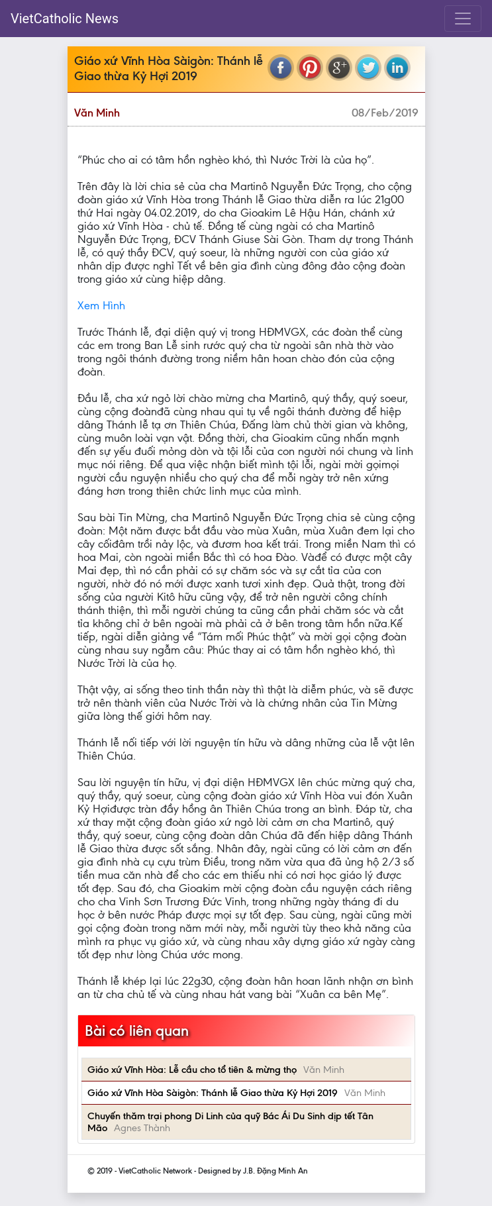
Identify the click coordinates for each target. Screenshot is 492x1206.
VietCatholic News (65, 18)
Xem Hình (101, 305)
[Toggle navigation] (462, 18)
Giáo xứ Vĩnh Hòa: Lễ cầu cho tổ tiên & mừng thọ (192, 1070)
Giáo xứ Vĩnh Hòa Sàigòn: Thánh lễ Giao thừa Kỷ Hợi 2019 (212, 1093)
